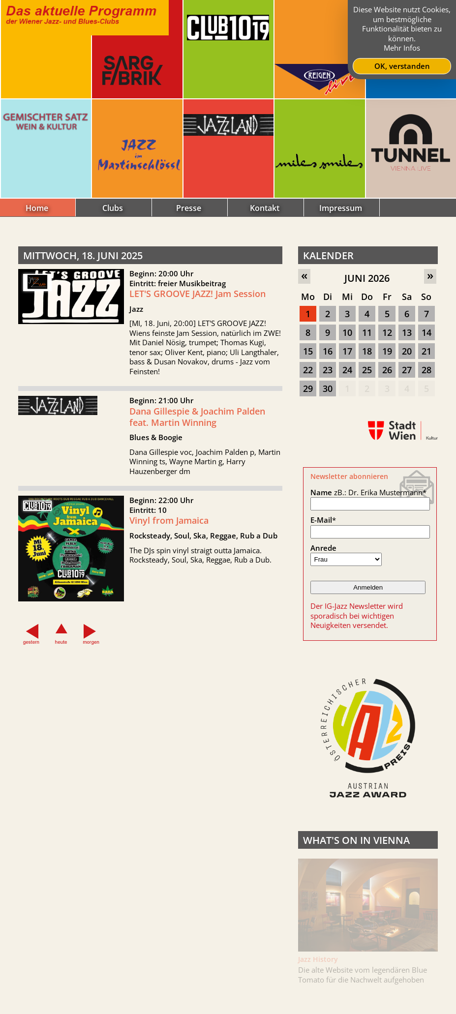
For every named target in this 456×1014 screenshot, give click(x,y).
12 (387, 332)
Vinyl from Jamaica (169, 525)
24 (347, 370)
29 (308, 388)
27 (407, 370)
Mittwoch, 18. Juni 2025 (83, 255)
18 (367, 351)
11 (367, 332)
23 (328, 370)
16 (328, 351)
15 (308, 351)
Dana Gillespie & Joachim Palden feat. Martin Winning (197, 421)
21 (426, 351)
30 (328, 388)
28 (426, 370)
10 (347, 332)
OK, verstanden (402, 66)
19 (387, 351)
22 (308, 370)
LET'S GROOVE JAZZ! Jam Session (197, 293)
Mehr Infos (402, 48)
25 (367, 370)
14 (426, 332)
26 (387, 370)
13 (407, 332)
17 (347, 351)
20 (407, 351)
